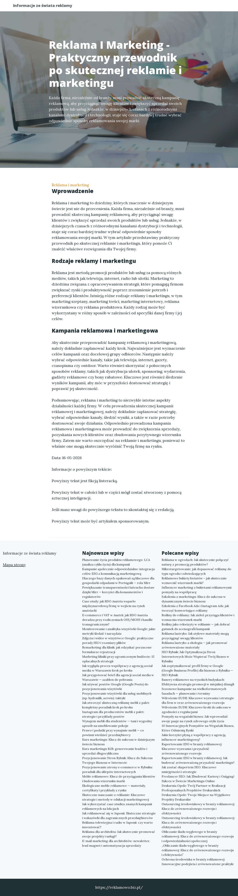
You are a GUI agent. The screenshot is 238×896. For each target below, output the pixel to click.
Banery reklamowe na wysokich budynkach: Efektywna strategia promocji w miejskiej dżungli (198, 682)
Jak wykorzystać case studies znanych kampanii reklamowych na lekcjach (117, 806)
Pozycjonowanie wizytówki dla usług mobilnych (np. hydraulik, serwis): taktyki (116, 695)
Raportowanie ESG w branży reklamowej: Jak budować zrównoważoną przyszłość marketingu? (198, 760)
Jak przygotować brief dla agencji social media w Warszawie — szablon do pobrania (118, 677)
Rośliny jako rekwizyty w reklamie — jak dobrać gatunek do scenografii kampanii (196, 626)
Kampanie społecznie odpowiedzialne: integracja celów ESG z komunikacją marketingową (118, 571)
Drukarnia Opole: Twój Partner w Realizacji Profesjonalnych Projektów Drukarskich (193, 788)
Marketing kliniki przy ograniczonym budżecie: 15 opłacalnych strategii (118, 659)
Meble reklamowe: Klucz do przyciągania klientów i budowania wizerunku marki (118, 778)
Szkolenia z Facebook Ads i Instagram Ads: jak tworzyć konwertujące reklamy (195, 608)
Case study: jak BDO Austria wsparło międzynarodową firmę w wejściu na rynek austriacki (113, 605)
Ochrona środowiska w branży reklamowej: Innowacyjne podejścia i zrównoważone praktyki (197, 861)
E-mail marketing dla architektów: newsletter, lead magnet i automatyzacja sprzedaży (116, 843)
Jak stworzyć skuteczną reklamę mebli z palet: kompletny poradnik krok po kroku (116, 705)
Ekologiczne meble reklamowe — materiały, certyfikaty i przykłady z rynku (114, 788)
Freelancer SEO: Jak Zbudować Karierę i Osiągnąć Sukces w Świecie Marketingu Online (198, 778)
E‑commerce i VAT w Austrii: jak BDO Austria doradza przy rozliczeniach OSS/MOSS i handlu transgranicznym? (117, 619)
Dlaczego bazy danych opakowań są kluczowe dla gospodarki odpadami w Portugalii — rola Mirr (118, 580)
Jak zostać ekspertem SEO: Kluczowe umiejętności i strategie (189, 769)
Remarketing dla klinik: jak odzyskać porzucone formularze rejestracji (117, 649)
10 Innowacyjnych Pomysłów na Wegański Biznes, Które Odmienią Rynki (198, 728)
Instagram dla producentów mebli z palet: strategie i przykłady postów (113, 714)
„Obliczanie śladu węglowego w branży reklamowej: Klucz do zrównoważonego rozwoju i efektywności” (198, 850)
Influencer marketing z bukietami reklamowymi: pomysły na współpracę (197, 589)
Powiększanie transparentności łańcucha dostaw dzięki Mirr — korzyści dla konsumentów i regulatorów (118, 592)
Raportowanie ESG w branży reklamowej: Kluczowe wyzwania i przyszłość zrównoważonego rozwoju (192, 748)
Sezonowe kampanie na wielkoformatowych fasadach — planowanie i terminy (194, 691)
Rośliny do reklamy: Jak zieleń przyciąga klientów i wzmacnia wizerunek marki (198, 617)
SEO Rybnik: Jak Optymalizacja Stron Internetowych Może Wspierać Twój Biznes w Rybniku (195, 656)
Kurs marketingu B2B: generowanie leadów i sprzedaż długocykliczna (114, 751)
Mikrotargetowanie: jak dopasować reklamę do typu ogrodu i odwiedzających (196, 571)
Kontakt (215, 6)
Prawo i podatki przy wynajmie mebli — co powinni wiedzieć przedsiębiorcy (113, 732)
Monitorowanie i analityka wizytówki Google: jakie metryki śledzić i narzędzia (118, 631)
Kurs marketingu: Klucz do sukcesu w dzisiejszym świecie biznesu (118, 742)
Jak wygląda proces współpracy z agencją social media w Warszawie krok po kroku (117, 668)
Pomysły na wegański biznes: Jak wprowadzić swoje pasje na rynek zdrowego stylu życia (195, 719)
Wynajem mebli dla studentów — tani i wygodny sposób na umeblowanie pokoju (117, 723)
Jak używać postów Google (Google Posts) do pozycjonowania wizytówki (115, 686)
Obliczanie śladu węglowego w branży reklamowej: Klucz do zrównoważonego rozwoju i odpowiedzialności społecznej (198, 836)
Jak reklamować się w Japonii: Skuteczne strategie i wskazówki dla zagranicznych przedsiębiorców (119, 815)
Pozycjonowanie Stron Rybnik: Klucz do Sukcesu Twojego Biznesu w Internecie (117, 760)
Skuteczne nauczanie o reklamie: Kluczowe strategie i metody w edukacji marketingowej (115, 797)
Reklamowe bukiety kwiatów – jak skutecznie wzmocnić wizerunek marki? (194, 580)
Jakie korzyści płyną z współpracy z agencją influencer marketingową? (193, 737)
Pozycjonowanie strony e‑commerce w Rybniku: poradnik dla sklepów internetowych (117, 769)
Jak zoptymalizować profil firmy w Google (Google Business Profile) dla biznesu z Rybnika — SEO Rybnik (197, 670)
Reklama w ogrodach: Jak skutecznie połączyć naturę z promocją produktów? (195, 562)
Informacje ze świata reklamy (45, 6)
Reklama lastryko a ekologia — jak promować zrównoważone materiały (194, 645)
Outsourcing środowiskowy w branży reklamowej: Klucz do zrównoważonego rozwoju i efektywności (198, 808)
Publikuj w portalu (165, 6)
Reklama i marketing (70, 184)
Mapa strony (14, 564)
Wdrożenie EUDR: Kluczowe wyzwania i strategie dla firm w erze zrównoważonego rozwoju (198, 700)
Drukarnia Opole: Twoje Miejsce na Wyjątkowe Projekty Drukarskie (196, 797)
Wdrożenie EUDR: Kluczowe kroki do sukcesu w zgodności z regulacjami (196, 709)
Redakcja (194, 6)
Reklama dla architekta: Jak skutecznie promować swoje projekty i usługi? (118, 834)
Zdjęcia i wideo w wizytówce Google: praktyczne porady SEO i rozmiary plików (118, 640)
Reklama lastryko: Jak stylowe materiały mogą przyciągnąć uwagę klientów (195, 636)
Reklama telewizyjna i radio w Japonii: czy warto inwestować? (117, 825)
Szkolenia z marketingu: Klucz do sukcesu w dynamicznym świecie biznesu (194, 599)
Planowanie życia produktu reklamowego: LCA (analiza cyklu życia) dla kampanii (116, 562)
